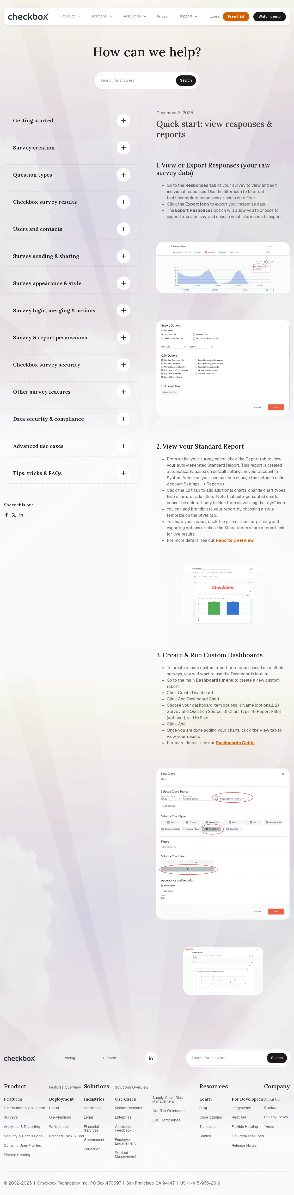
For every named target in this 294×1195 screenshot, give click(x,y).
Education (92, 1149)
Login (214, 16)
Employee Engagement (125, 1141)
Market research (129, 1108)
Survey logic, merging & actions (54, 310)
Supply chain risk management (167, 1099)
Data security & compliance (48, 419)
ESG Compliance (166, 1120)
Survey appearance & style (47, 283)
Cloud (54, 1108)
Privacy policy (276, 1117)
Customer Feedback (123, 1128)
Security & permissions (23, 1136)
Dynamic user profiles (22, 1145)
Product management (125, 1154)
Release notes (244, 1145)
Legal (88, 1117)
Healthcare (93, 1108)
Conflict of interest (168, 1111)
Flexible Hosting (17, 1155)
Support (110, 1058)
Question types (32, 174)
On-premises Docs (248, 1136)
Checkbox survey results (45, 202)
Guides (205, 1136)
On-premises (60, 1117)
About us (272, 1099)
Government (94, 1140)
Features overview (65, 1087)
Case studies (210, 1117)
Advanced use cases (38, 446)
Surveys (11, 1117)
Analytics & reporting (22, 1126)
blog (203, 1108)
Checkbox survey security (46, 364)
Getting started (33, 120)
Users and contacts (37, 229)
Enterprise (123, 1117)
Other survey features (42, 391)
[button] (71, 16)
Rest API (239, 1117)
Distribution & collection (24, 1108)
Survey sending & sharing (46, 256)
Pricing (162, 16)
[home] (28, 16)
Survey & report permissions (50, 337)
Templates (208, 1126)
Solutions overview (131, 1087)
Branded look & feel (66, 1136)
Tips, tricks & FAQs (37, 473)
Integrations (241, 1108)
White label (59, 1126)
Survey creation (34, 147)
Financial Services (91, 1128)
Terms (269, 1126)
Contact (271, 1107)
